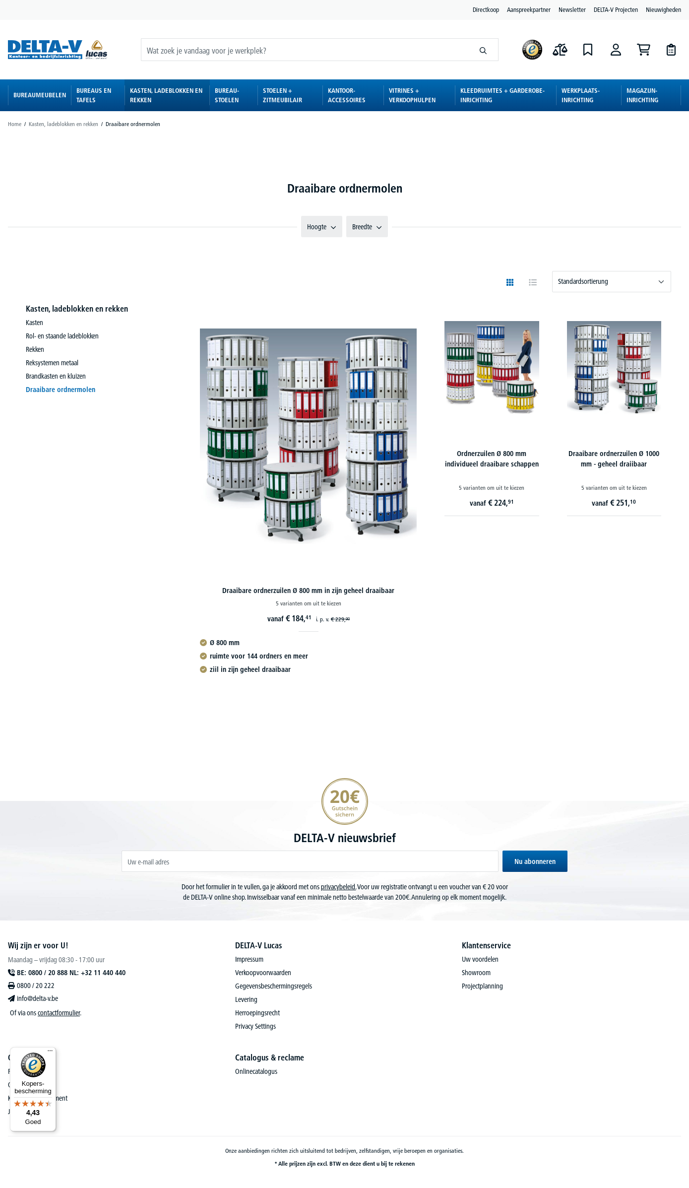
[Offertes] (671, 50)
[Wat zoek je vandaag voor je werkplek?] (305, 49)
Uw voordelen (480, 959)
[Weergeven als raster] (510, 282)
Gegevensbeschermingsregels (273, 986)
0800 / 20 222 (36, 985)
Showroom (476, 972)
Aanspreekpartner (529, 9)
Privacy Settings (255, 1026)
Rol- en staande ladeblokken (62, 335)
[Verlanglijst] (588, 50)
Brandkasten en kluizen (56, 376)
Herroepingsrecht (257, 1012)
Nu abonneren (535, 861)
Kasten (34, 322)
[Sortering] (611, 281)
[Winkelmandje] (643, 50)
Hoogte (321, 226)
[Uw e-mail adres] (310, 861)
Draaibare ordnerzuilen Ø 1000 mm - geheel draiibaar (613, 458)
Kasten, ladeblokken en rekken (77, 309)
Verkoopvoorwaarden (263, 972)
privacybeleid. (338, 886)
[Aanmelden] (616, 50)
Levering (246, 999)
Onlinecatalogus (256, 1071)
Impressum (249, 959)
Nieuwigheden (663, 9)
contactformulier (59, 1012)
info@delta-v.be (37, 998)
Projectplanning (482, 986)
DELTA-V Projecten (616, 9)
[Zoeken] (483, 49)
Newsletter (572, 9)
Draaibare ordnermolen (60, 389)
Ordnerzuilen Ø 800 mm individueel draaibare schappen (492, 458)
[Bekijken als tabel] (532, 282)
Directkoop (486, 9)
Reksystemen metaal (52, 362)
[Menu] (50, 1053)
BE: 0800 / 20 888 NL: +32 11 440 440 (71, 972)
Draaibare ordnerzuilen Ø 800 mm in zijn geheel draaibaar (308, 590)
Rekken (35, 349)
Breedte (367, 226)
